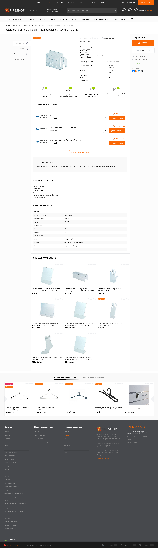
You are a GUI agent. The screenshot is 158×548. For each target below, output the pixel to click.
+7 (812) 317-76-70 (28, 545)
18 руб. (10, 412)
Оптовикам (71, 2)
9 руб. (99, 412)
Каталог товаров (14, 19)
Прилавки (7, 469)
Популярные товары (10, 521)
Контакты (83, 2)
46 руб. (47, 294)
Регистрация (130, 2)
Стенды (6, 476)
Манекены (7, 442)
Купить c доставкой (116, 118)
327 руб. (113, 294)
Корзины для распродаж (11, 497)
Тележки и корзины (10, 455)
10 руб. (70, 412)
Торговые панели (9, 459)
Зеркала (6, 445)
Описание (23, 49)
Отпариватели (8, 490)
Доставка (59, 2)
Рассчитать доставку (140, 60)
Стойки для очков (9, 483)
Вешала (6, 431)
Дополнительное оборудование (13, 511)
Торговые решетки (10, 462)
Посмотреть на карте (103, 458)
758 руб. (47, 363)
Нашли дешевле (138, 56)
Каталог (49, 2)
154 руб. (80, 329)
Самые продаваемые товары (67, 378)
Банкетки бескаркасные (11, 486)
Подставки (7, 449)
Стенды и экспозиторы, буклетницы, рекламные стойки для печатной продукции (15, 506)
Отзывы (94, 2)
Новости (104, 2)
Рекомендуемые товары (11, 528)
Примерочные (8, 500)
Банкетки (7, 435)
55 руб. (80, 363)
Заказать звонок (145, 2)
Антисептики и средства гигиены (14, 515)
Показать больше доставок (80, 152)
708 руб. (80, 294)
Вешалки (7, 438)
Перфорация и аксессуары (12, 466)
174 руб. (113, 329)
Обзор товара (22, 43)
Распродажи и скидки (10, 525)
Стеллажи (7, 473)
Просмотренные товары (93, 378)
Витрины (7, 479)
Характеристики (21, 54)
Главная (38, 2)
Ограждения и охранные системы (14, 493)
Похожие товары (21, 59)
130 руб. (41, 412)
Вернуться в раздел (20, 38)
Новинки (7, 518)
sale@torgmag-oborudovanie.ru (137, 433)
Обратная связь (11, 545)
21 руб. (130, 412)
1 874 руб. (47, 329)
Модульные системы (10, 452)
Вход (123, 2)
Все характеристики (112, 61)
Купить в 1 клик (143, 50)
